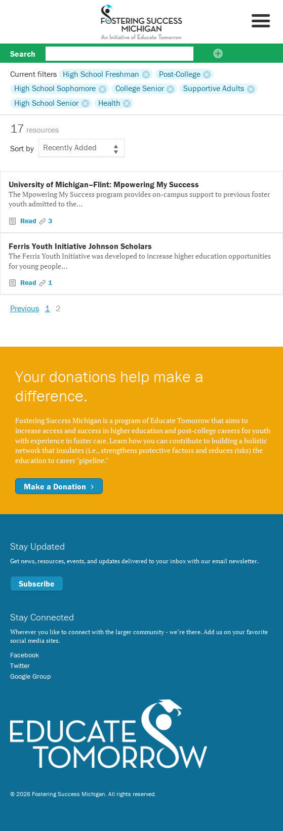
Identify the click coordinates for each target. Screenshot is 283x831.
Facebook (24, 654)
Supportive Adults (213, 89)
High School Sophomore (55, 89)
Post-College (179, 74)
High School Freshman (101, 74)
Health (109, 103)
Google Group (30, 676)
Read (28, 220)
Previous (24, 308)
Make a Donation (59, 486)
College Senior (139, 89)
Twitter (20, 665)
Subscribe (37, 583)
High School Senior (46, 103)
